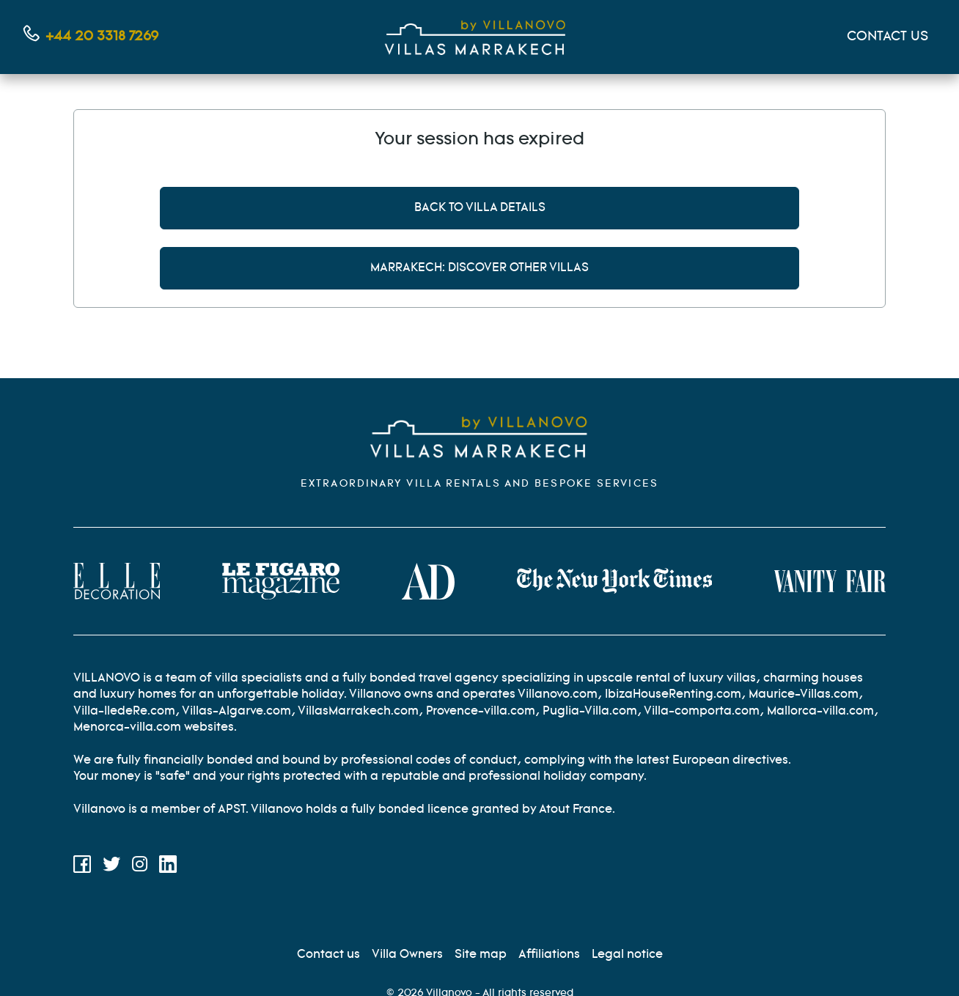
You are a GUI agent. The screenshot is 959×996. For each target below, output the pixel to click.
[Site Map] (481, 954)
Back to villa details (479, 207)
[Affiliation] (549, 954)
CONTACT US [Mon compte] (887, 36)
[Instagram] (139, 867)
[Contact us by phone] (90, 37)
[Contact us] (328, 954)
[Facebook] (82, 867)
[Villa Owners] (407, 954)
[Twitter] (111, 867)
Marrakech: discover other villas (479, 267)
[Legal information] (627, 954)
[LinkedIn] (168, 867)
